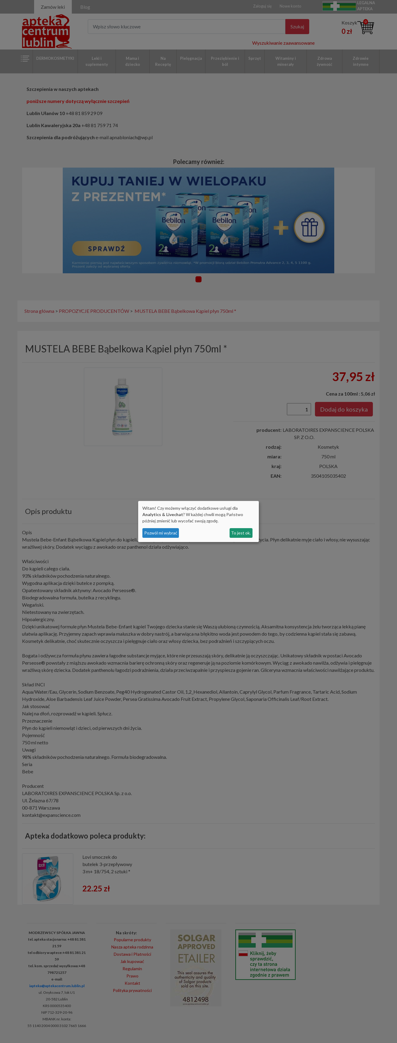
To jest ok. (241, 532)
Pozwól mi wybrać (160, 532)
